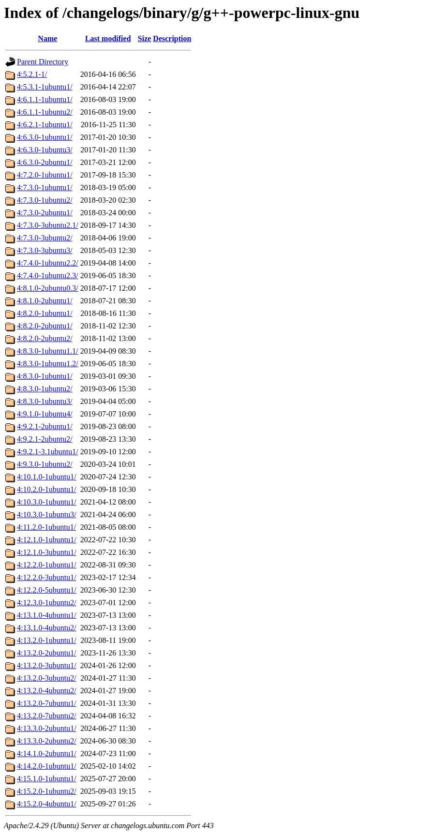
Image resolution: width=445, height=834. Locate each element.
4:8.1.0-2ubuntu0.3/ (47, 288)
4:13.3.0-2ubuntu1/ (46, 728)
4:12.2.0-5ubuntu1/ (46, 590)
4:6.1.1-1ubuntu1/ (45, 99)
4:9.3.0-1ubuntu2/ (45, 464)
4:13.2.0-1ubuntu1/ (46, 640)
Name (47, 38)
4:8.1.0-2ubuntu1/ (45, 301)
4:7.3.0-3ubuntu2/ (45, 238)
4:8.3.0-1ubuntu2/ (45, 389)
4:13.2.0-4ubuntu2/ (46, 690)
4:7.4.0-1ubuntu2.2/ (47, 263)
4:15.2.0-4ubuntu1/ (46, 804)
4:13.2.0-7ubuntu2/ (46, 716)
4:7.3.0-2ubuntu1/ (45, 212)
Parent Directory (42, 62)
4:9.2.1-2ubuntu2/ (45, 439)
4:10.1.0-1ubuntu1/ (46, 477)
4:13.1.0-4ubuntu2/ (46, 628)
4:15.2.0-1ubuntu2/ (46, 791)
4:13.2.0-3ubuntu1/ (46, 665)
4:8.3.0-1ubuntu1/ (45, 376)
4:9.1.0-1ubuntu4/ (45, 414)
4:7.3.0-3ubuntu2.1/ (47, 225)
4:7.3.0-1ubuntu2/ (45, 200)
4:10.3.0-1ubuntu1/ (46, 502)
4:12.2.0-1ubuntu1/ (46, 565)
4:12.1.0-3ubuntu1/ (46, 552)
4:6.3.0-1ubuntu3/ (45, 150)
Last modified (108, 38)
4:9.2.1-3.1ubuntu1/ (47, 451)
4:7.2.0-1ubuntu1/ (45, 175)
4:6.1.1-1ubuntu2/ (45, 112)
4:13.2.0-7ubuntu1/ (46, 703)
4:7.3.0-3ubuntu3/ (45, 250)
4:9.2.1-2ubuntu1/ (45, 426)
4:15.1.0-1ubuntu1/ (46, 778)
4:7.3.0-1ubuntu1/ (45, 187)
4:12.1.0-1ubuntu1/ (46, 540)
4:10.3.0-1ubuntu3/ (46, 514)
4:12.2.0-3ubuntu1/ (46, 577)
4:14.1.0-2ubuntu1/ (46, 753)
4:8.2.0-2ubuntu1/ (45, 326)
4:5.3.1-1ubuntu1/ (45, 87)
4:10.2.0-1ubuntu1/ (46, 489)
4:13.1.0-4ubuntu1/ (46, 615)
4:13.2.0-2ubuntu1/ (46, 653)
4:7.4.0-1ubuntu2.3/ (47, 275)
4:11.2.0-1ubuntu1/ (46, 527)
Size (144, 38)
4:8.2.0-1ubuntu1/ (45, 313)
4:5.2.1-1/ (32, 74)
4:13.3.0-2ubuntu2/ (46, 741)
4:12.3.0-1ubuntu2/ (46, 602)
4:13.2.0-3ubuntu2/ (46, 678)
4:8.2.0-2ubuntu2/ (45, 338)
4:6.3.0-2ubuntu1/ (45, 162)
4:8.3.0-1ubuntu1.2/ (47, 363)
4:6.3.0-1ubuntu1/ (45, 137)
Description (172, 38)
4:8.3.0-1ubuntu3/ (45, 401)
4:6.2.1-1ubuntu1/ (45, 124)
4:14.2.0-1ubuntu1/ (46, 766)
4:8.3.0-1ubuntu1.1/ (47, 351)
